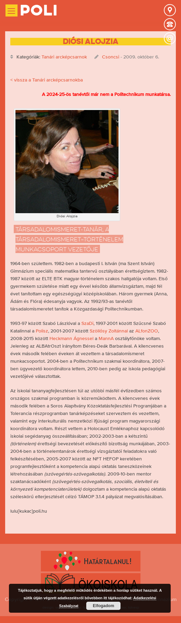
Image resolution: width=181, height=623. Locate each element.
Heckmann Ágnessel (71, 338)
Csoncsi (110, 56)
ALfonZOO (146, 331)
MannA (106, 338)
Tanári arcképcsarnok (64, 56)
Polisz (42, 331)
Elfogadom (103, 605)
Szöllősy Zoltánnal (109, 331)
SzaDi (87, 323)
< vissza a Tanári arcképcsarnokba (46, 80)
